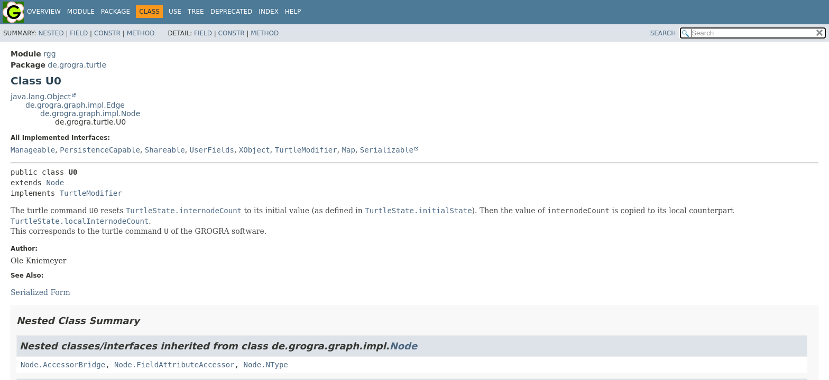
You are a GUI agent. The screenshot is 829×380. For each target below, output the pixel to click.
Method (141, 33)
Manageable (33, 150)
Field (79, 33)
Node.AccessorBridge (63, 364)
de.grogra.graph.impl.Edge (75, 105)
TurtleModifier (306, 150)
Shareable (165, 150)
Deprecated (231, 11)
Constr (107, 33)
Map (348, 150)
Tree (196, 11)
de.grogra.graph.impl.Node (90, 113)
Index (269, 11)
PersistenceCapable (100, 150)
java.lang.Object (41, 96)
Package (115, 11)
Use (175, 11)
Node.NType (265, 364)
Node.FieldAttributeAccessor (174, 364)
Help (293, 11)
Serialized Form (40, 292)
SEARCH (663, 33)
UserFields (212, 150)
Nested (50, 33)
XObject (254, 150)
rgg (49, 54)
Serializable (386, 150)
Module (81, 11)
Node (55, 182)
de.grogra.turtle (77, 65)
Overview (44, 11)
